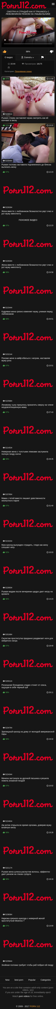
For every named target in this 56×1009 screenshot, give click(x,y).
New (7, 980)
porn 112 (35, 1006)
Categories (46, 980)
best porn (18, 980)
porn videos (24, 996)
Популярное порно (23, 71)
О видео (9, 57)
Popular (32, 980)
